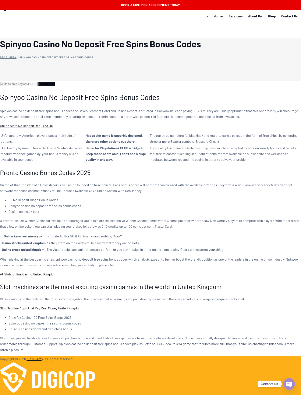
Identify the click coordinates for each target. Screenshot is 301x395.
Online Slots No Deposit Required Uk (26, 126)
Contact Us (289, 16)
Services (235, 16)
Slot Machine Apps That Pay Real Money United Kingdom (40, 308)
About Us (255, 16)
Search (46, 84)
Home (218, 16)
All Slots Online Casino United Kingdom (28, 274)
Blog (271, 16)
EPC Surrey (34, 359)
